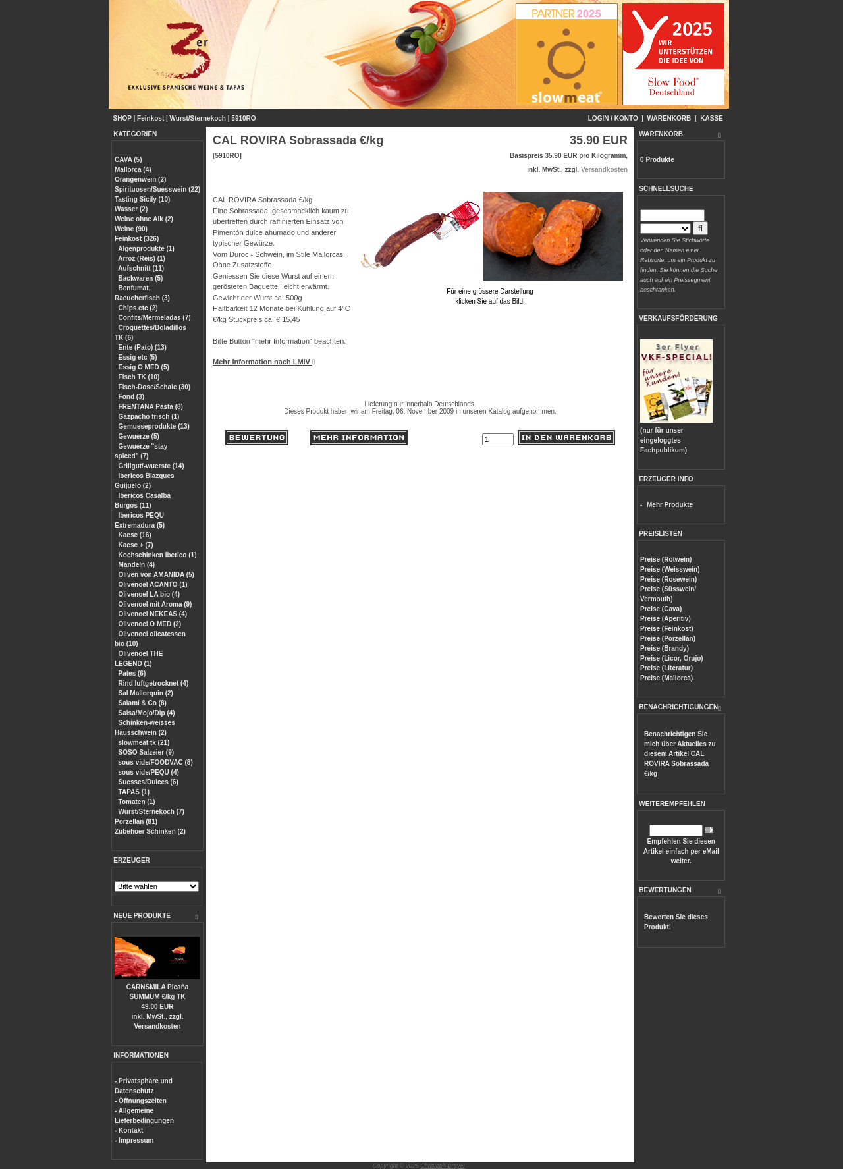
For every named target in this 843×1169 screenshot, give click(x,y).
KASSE (711, 118)
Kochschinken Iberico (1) (158, 554)
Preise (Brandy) (664, 648)
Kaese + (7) (136, 545)
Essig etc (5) (138, 357)
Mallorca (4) (133, 169)
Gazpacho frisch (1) (149, 416)
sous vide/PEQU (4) (149, 772)
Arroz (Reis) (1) (141, 258)
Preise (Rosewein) (668, 579)
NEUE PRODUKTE (142, 915)
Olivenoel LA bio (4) (149, 594)
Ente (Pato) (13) (143, 347)
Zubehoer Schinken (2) (150, 831)
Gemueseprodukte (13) (154, 426)
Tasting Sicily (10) (142, 199)
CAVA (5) (128, 159)
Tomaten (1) (137, 801)
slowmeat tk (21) (144, 742)
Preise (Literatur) (666, 668)
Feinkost (150, 118)
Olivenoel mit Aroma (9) (155, 604)
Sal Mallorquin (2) (146, 693)
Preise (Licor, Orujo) (671, 658)
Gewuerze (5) (139, 436)
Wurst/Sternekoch (198, 118)
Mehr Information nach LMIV (264, 362)
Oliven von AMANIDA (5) (156, 574)
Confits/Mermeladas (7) (155, 317)
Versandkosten (157, 1026)
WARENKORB (669, 118)
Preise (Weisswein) (669, 569)
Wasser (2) (131, 209)
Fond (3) (131, 396)
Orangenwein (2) (140, 179)
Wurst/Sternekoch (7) (151, 811)
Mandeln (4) (137, 564)
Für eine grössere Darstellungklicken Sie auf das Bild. (490, 291)
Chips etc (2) (138, 308)
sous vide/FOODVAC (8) (156, 762)
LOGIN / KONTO (613, 118)
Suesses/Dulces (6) (148, 782)
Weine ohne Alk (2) (144, 219)
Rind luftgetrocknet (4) (154, 683)
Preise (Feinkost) (666, 628)
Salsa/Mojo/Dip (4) (147, 713)
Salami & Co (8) (143, 703)
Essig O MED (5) (144, 367)
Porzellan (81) (136, 821)
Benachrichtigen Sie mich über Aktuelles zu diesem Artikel (680, 753)
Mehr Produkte (670, 504)
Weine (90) (131, 228)
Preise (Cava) (661, 608)
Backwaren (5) (141, 278)
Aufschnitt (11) (141, 268)
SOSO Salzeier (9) (146, 752)
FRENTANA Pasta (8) (151, 406)
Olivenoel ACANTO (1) (153, 584)
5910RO (243, 118)
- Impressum (134, 1140)
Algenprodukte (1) (146, 248)
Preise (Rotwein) (666, 559)
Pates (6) (132, 673)
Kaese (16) (135, 535)
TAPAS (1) (134, 792)
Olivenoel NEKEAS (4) (153, 614)
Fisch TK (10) (139, 377)
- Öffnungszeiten (141, 1100)
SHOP (122, 118)
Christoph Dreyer (442, 1165)
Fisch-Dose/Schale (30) (154, 387)
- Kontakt (129, 1130)
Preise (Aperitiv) (665, 618)
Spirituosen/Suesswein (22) (157, 189)
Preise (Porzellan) (667, 638)
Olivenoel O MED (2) (150, 624)
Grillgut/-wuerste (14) (151, 466)
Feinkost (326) (137, 238)
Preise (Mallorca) (666, 678)
